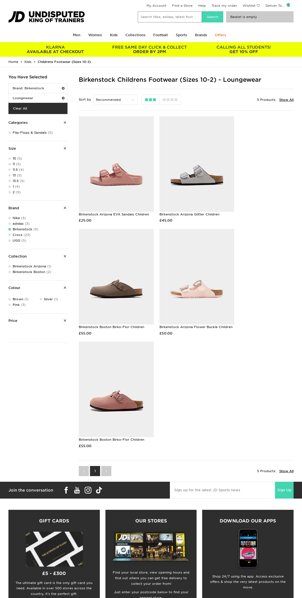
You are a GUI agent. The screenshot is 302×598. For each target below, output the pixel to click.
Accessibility (234, 549)
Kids (114, 35)
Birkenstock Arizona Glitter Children (182, 205)
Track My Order (91, 554)
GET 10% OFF (243, 49)
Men (76, 35)
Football (160, 35)
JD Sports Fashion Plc (169, 543)
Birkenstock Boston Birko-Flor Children (258, 205)
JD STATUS (14, 554)
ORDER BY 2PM (149, 49)
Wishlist (249, 6)
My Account (156, 6)
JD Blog (12, 566)
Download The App (22, 560)
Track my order (224, 6)
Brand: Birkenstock (38, 88)
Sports (181, 35)
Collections (135, 35)
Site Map (231, 560)
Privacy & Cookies (239, 543)
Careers (157, 537)
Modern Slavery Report (243, 566)
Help (202, 6)
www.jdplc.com (74, 588)
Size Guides (15, 543)
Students (13, 537)
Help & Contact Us (93, 549)
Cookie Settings (237, 554)
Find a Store (182, 6)
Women (95, 35)
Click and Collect (92, 543)
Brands (201, 35)
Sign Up (284, 369)
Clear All (20, 108)
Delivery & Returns (93, 537)
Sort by (85, 99)
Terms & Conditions (240, 537)
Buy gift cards (54, 481)
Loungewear (38, 98)
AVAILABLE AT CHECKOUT (55, 49)
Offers (220, 35)
